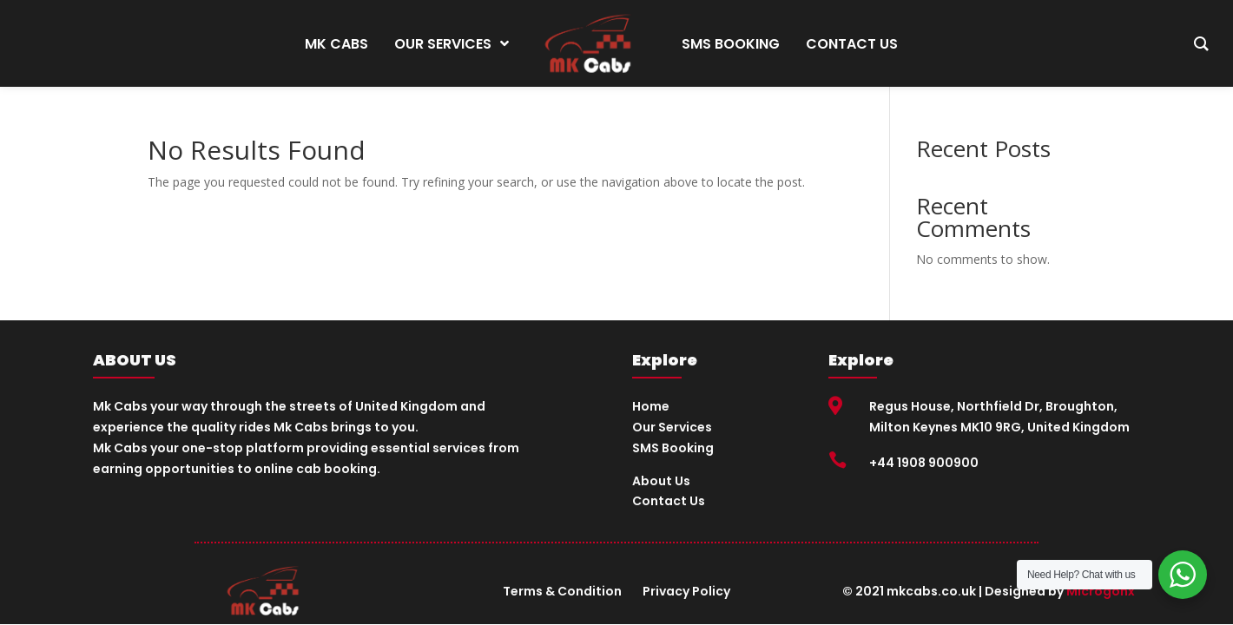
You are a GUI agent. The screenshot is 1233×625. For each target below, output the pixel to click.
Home (650, 406)
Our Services (672, 427)
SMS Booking (673, 448)
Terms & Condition (562, 591)
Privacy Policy (686, 591)
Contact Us (668, 501)
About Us (661, 481)
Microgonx (1100, 591)
